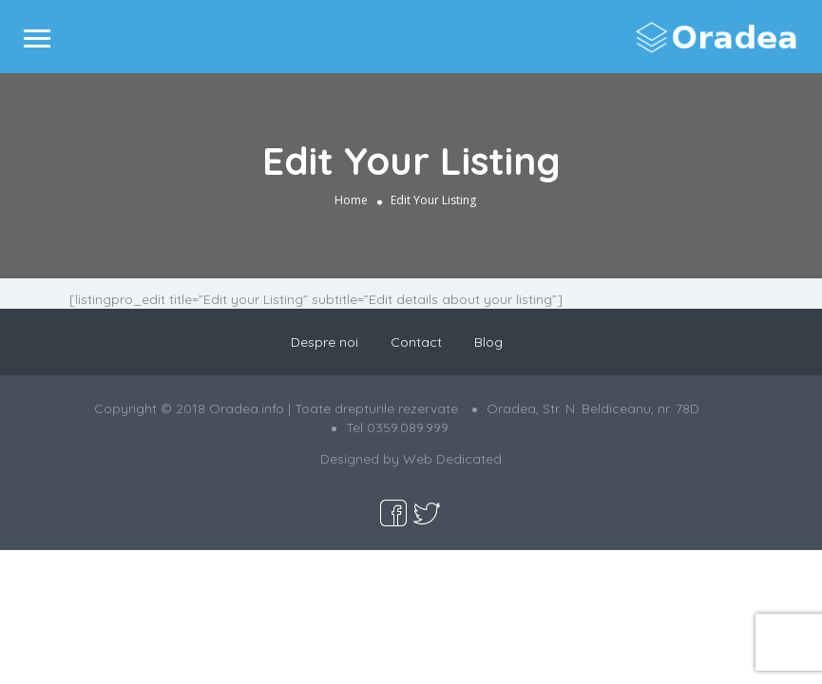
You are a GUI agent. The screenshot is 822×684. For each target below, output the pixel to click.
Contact (416, 342)
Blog (488, 342)
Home (351, 200)
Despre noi (324, 342)
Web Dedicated (452, 458)
